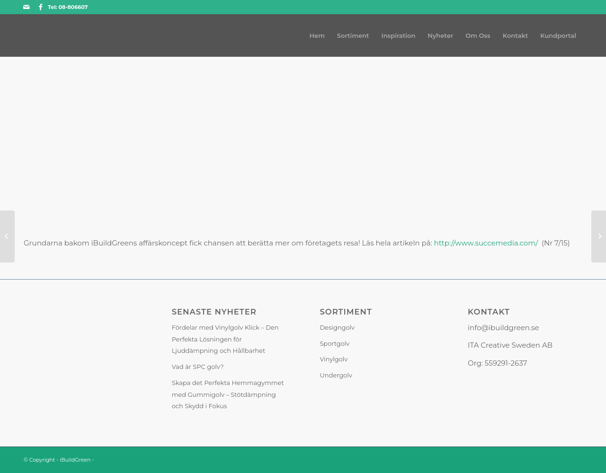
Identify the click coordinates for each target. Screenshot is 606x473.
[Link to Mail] (26, 7)
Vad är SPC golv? (198, 366)
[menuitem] (317, 35)
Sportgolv (334, 343)
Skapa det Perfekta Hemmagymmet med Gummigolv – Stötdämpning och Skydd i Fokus (228, 394)
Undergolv (336, 375)
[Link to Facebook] (41, 7)
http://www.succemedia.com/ (486, 242)
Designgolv (337, 327)
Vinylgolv (334, 359)
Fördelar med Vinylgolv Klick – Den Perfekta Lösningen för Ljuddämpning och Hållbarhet (225, 339)
